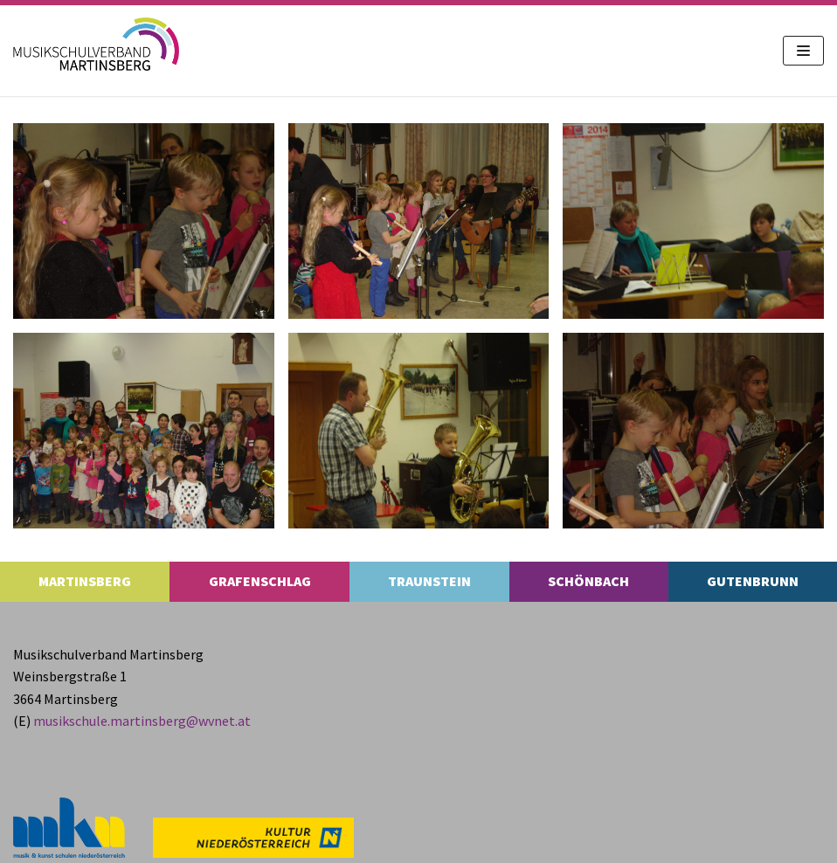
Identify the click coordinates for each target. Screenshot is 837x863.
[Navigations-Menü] (803, 51)
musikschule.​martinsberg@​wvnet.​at (142, 720)
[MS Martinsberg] (96, 44)
